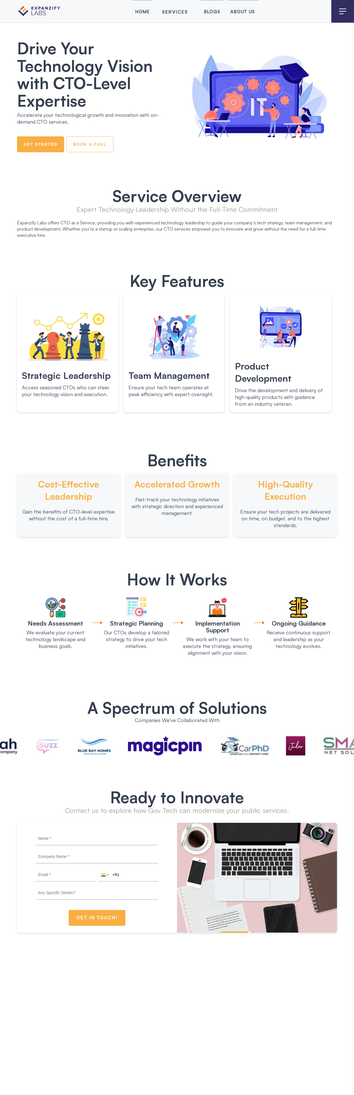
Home (130, 12)
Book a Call (90, 144)
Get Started (41, 144)
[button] (104, 875)
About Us (250, 12)
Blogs (210, 12)
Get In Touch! (97, 917)
